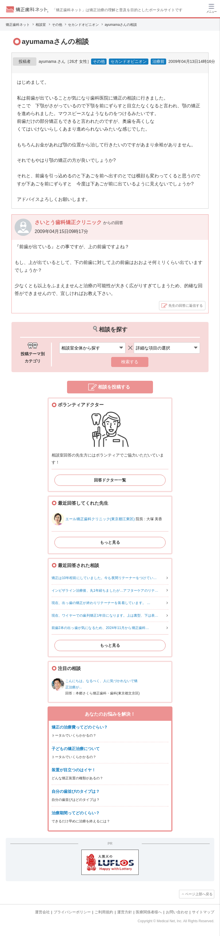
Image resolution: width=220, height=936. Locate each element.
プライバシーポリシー (72, 912)
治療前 (158, 61)
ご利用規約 (104, 912)
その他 (99, 61)
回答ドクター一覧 (110, 480)
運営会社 (42, 912)
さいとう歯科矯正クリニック (69, 222)
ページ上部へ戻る (199, 894)
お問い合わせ (177, 912)
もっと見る (110, 542)
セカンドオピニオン (129, 61)
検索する (129, 361)
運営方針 (124, 912)
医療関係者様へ (149, 912)
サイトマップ (203, 912)
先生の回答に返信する (185, 306)
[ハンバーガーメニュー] (211, 8)
